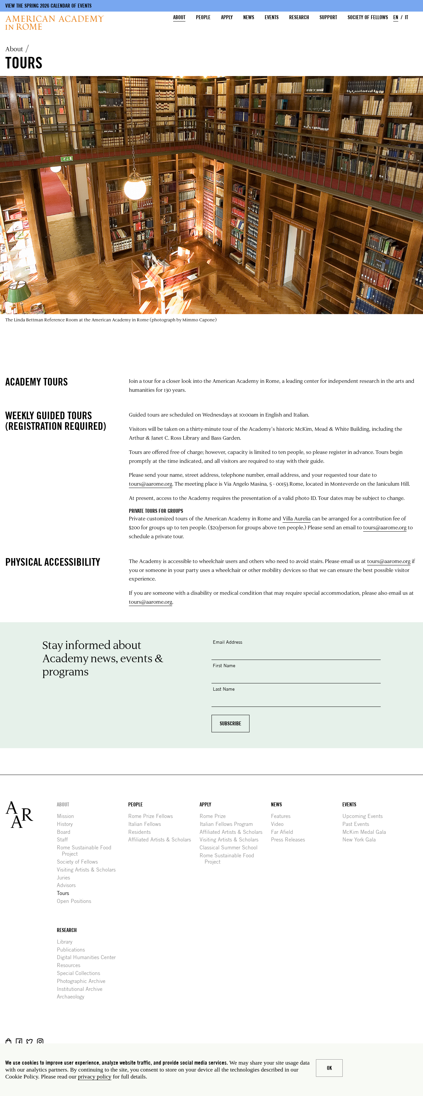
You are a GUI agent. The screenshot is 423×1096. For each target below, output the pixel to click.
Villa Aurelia (297, 518)
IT (406, 17)
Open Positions (76, 901)
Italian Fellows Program (229, 824)
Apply (227, 17)
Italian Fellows (147, 824)
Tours (65, 893)
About (179, 17)
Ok (329, 1068)
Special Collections (81, 973)
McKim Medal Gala (366, 832)
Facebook (19, 1041)
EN (395, 17)
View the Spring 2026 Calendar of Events (48, 6)
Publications (73, 950)
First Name (224, 665)
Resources (71, 965)
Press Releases (290, 839)
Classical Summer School (231, 847)
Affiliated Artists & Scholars (162, 839)
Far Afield (284, 832)
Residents (142, 832)
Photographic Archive (83, 981)
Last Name (224, 689)
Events (272, 17)
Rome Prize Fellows (153, 816)
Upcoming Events (365, 816)
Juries (66, 877)
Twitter (29, 1041)
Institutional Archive (82, 989)
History (67, 824)
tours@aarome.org (150, 483)
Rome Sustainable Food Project (86, 850)
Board (66, 832)
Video (280, 824)
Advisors (69, 885)
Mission (68, 816)
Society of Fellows (368, 17)
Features (283, 816)
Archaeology (73, 997)
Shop (8, 1041)
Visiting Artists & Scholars (89, 870)
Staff (65, 839)
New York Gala (361, 839)
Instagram (40, 1041)
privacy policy (94, 1076)
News (248, 17)
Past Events (358, 824)
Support (328, 17)
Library (67, 942)
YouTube (61, 1041)
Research (299, 17)
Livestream (51, 1041)
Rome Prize (215, 816)
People (203, 17)
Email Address (227, 642)
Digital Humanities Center (89, 957)
